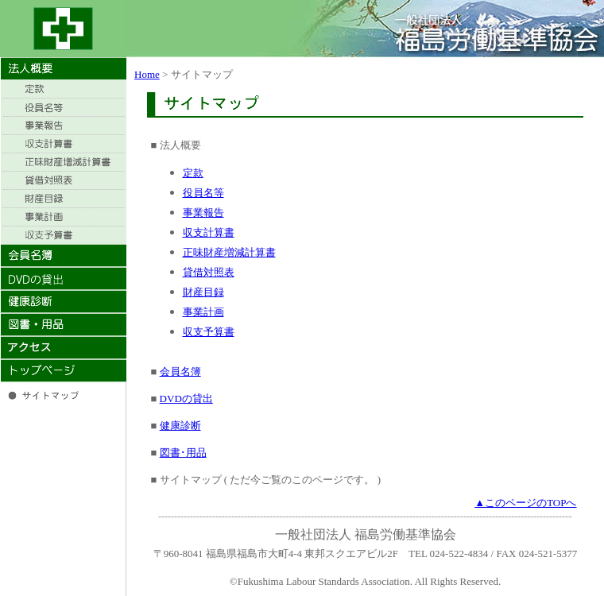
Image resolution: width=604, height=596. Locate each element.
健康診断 (180, 426)
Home (147, 74)
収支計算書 (208, 232)
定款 (193, 173)
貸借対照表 (208, 272)
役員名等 (203, 193)
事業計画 (203, 312)
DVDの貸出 (186, 398)
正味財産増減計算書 (229, 252)
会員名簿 (180, 371)
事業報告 (203, 213)
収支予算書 (208, 332)
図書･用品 (183, 453)
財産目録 (203, 292)
